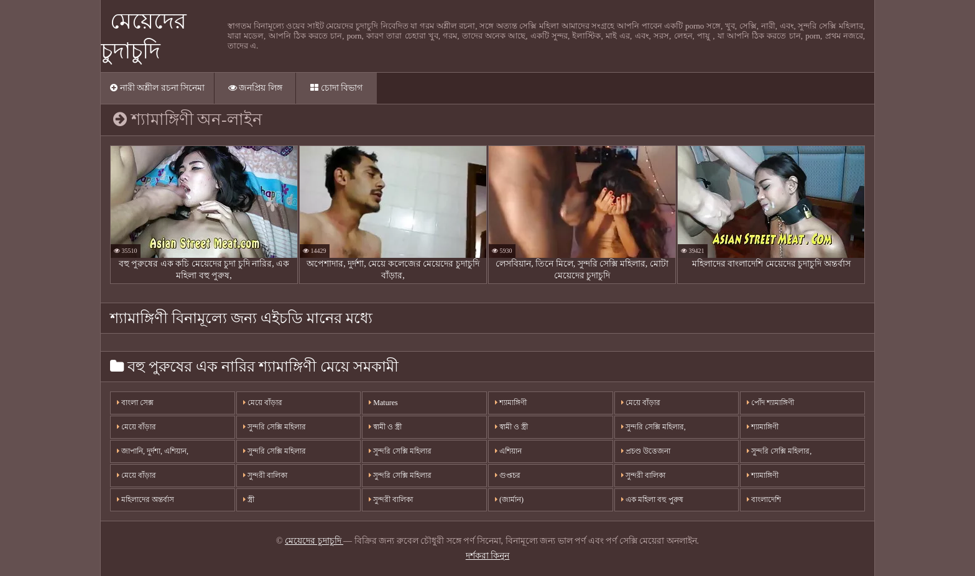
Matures (383, 402)
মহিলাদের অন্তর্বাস (145, 499)
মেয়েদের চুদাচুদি (314, 541)
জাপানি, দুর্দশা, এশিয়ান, (152, 451)
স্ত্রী (248, 499)
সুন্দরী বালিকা (265, 475)
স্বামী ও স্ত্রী (385, 427)
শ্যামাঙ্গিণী (511, 402)
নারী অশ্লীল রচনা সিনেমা (157, 88)
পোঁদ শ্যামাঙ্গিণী (770, 402)
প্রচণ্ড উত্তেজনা (645, 451)
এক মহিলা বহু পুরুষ (652, 499)
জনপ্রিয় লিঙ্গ (255, 88)
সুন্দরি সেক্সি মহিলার (274, 427)
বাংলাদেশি (764, 499)
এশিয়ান (508, 451)
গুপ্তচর (507, 475)
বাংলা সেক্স (135, 402)
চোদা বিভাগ (336, 88)
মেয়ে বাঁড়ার (136, 427)
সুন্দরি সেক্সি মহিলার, (653, 427)
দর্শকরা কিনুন (488, 555)
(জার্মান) (509, 499)
